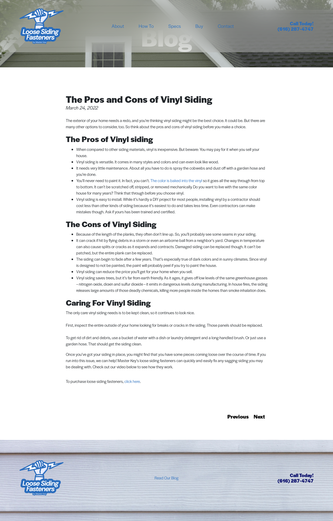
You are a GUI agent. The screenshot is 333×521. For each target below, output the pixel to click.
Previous (238, 416)
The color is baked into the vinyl (176, 180)
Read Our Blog (166, 477)
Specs (174, 26)
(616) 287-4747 (295, 28)
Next (259, 416)
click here (132, 381)
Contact (226, 26)
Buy (199, 26)
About (118, 26)
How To (146, 26)
